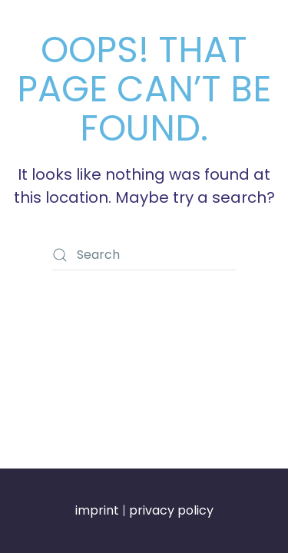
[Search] (144, 255)
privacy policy (171, 510)
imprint (97, 510)
